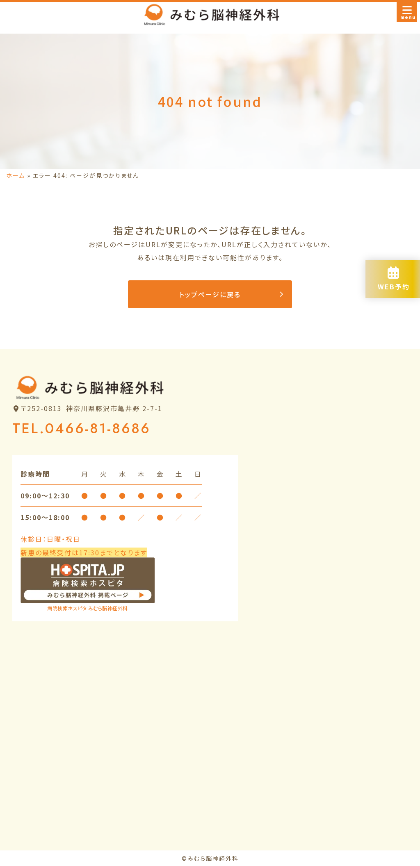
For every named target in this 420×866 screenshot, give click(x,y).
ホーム (15, 175)
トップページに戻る (210, 294)
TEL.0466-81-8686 (81, 428)
